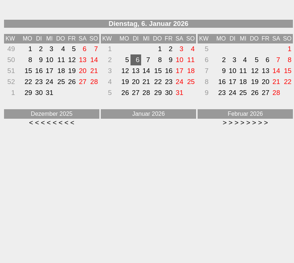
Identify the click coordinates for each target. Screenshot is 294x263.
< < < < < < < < (51, 122)
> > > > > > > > (245, 122)
